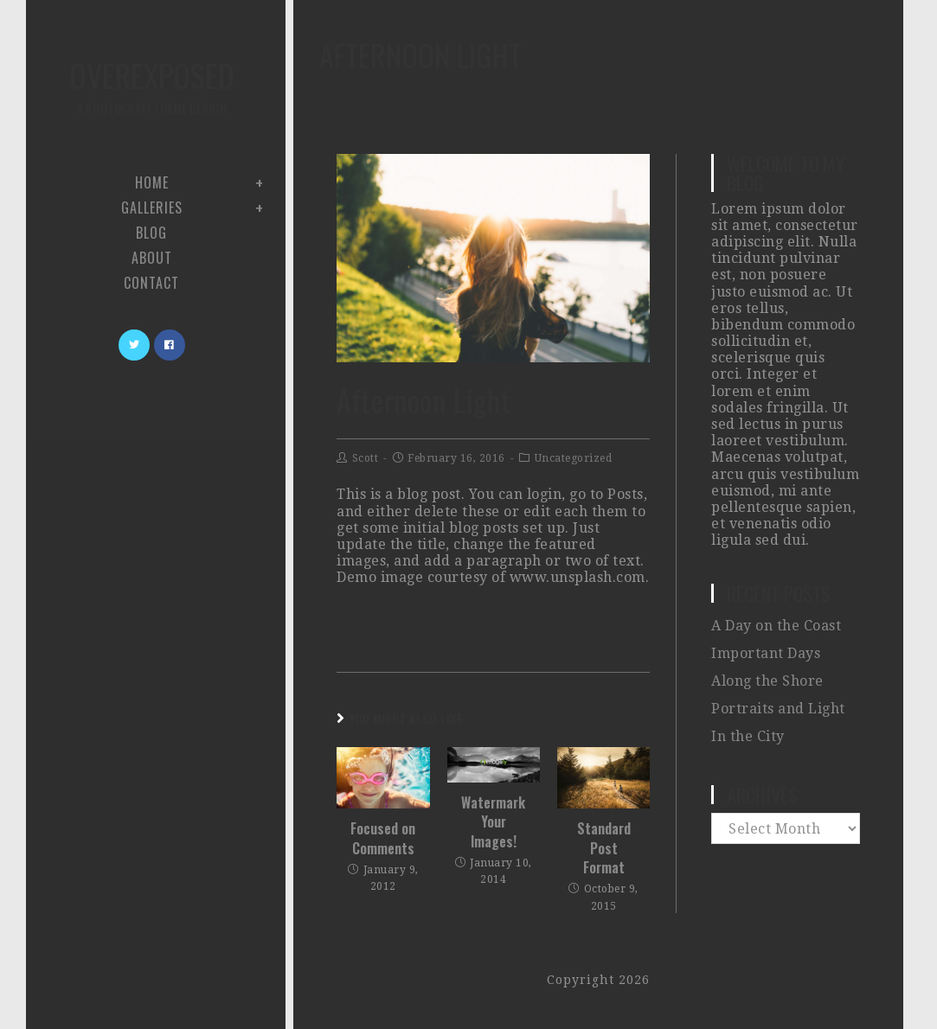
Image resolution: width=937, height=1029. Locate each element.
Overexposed (151, 85)
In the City (748, 736)
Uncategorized (574, 458)
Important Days (765, 653)
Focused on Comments (382, 838)
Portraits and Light (778, 708)
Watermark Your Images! (493, 822)
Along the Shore (767, 681)
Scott (365, 458)
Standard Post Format (604, 848)
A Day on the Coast (776, 625)
